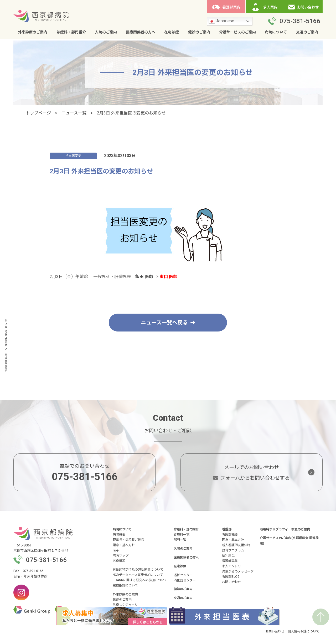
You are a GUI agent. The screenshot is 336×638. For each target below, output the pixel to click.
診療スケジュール (125, 605)
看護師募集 (230, 561)
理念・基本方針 (124, 545)
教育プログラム (233, 550)
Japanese (221, 21)
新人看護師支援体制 (236, 545)
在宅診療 (171, 32)
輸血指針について (125, 585)
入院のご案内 (106, 32)
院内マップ (120, 555)
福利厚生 (228, 555)
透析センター (183, 575)
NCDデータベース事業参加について (138, 575)
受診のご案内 (122, 599)
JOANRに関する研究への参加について (140, 580)
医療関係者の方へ (140, 32)
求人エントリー (233, 566)
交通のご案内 (307, 32)
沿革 (116, 550)
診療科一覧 (181, 534)
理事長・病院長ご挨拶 (128, 540)
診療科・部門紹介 (71, 32)
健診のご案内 (199, 32)
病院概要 (119, 534)
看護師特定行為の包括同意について (138, 569)
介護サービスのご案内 (237, 32)
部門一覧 (180, 540)
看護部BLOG (231, 577)
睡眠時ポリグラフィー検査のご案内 (285, 529)
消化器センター (185, 580)
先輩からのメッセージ (238, 571)
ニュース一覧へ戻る (168, 322)
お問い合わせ (231, 582)
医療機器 (119, 561)
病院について (276, 32)
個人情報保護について (303, 631)
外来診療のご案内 (32, 32)
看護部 (226, 529)
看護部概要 (230, 534)
